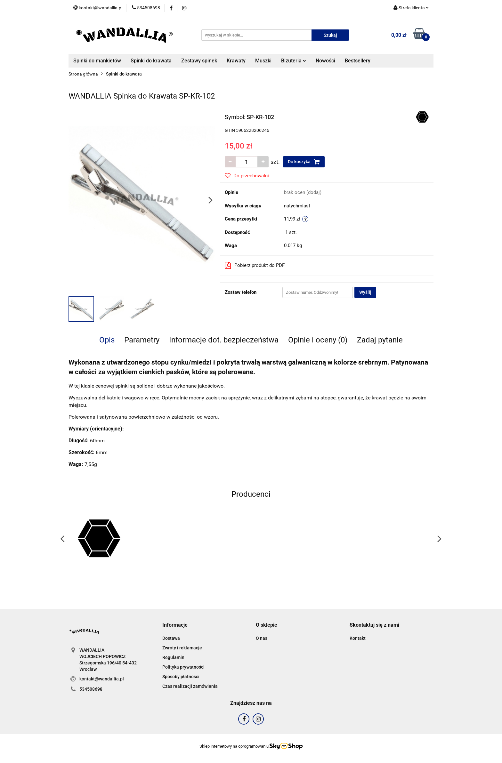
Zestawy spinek (199, 61)
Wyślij (365, 292)
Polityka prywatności (183, 667)
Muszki (263, 61)
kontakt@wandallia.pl (101, 678)
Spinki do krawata (151, 61)
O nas (261, 638)
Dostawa (171, 638)
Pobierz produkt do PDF (255, 265)
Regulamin (173, 657)
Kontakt (358, 638)
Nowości (325, 61)
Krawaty (236, 61)
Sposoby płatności (180, 676)
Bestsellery (357, 61)
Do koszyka (304, 161)
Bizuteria (293, 61)
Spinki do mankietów (97, 61)
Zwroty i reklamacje (182, 647)
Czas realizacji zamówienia (190, 686)
